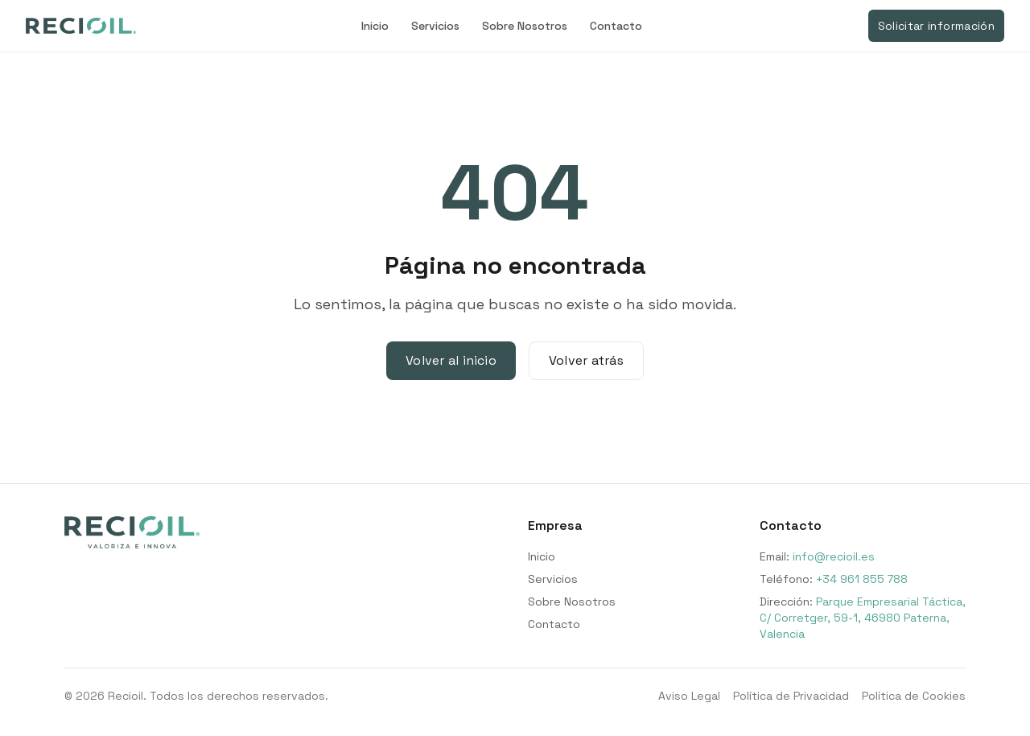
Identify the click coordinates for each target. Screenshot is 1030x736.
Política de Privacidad (791, 695)
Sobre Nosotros (524, 26)
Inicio (375, 26)
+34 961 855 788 (862, 579)
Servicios (435, 26)
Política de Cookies (914, 695)
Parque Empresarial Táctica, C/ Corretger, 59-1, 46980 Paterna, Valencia (863, 617)
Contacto (616, 26)
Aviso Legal (689, 695)
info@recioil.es (834, 556)
